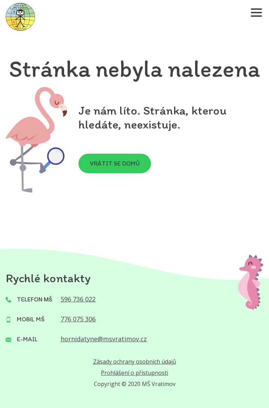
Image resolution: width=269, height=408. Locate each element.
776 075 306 (78, 319)
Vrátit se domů (115, 163)
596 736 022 (78, 299)
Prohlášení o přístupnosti (134, 373)
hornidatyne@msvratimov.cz (104, 339)
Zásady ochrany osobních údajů (134, 361)
